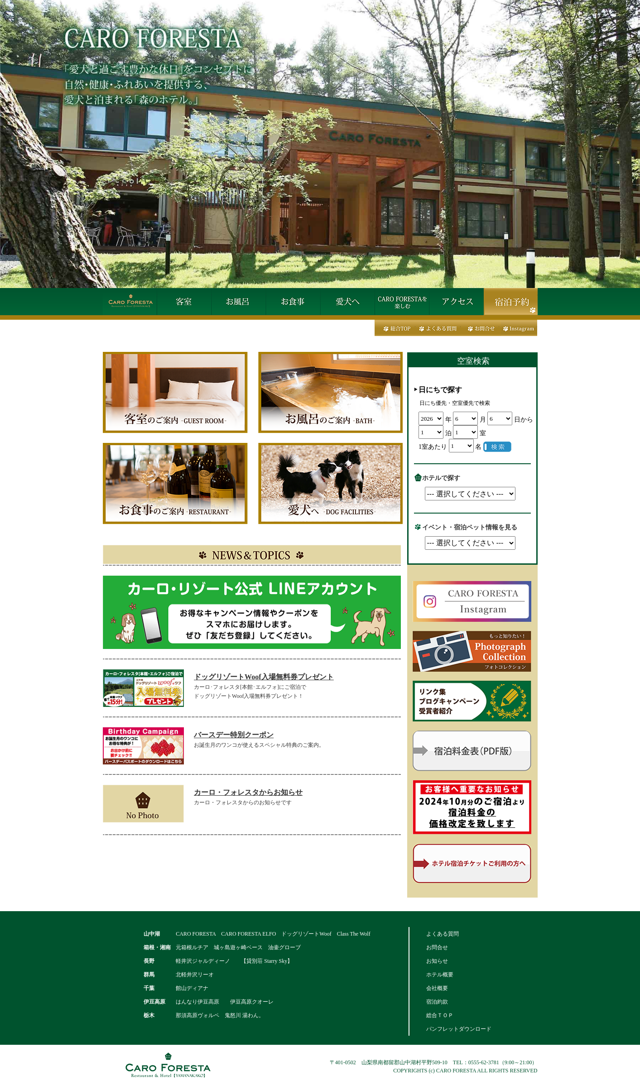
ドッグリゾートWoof (306, 934)
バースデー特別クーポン (234, 735)
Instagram (518, 328)
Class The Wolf (354, 934)
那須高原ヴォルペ (197, 1015)
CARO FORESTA (196, 934)
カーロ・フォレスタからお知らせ (248, 792)
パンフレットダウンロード (458, 1029)
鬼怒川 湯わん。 (244, 1015)
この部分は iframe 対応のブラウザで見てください (479, 412)
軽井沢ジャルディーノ (203, 961)
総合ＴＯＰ (439, 1015)
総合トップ (395, 328)
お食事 (293, 301)
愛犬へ (347, 301)
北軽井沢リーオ (195, 974)
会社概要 (437, 988)
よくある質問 (438, 328)
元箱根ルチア (192, 947)
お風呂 (239, 301)
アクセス (456, 301)
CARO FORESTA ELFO (248, 934)
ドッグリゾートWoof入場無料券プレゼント (263, 677)
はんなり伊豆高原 (197, 1002)
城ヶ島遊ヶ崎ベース (238, 947)
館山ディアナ (192, 988)
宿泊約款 (437, 1002)
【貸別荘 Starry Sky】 (267, 961)
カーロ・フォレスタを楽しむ (402, 301)
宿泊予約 (510, 301)
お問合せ (480, 328)
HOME (130, 301)
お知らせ (437, 961)
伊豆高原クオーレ (252, 1002)
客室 (184, 301)
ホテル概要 (439, 974)
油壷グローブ (284, 947)
